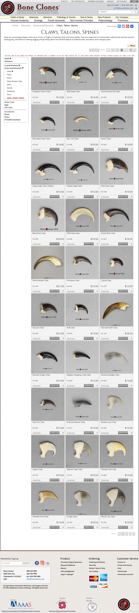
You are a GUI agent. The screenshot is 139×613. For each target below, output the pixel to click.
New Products (104, 17)
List (132, 50)
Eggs (7, 105)
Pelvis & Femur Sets (14, 81)
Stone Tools (9, 102)
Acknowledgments (67, 571)
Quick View (36, 102)
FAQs (119, 568)
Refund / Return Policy (97, 568)
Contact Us (121, 562)
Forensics (123, 20)
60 (112, 50)
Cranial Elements (11, 65)
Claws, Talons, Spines (67, 25)
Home (15, 25)
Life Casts (8, 107)
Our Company (122, 17)
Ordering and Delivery (97, 562)
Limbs (9, 71)
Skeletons (9, 61)
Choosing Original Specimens (71, 562)
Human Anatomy (20, 20)
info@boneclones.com (123, 8)
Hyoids (9, 88)
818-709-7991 (128, 5)
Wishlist (110, 1)
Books (7, 114)
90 (117, 50)
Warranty (92, 565)
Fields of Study (17, 17)
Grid (124, 50)
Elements (47, 17)
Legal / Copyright (67, 574)
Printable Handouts (12, 120)
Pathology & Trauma (66, 17)
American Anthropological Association (62, 611)
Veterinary (33, 17)
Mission (63, 568)
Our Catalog (93, 571)
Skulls (7, 58)
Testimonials (122, 571)
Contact (64, 1)
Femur (9, 78)
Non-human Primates (81, 20)
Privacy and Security (124, 565)
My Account (122, 1)
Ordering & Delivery (96, 1)
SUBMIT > (26, 563)
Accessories (9, 112)
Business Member (89, 599)
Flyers (7, 117)
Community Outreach (125, 574)
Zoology (38, 20)
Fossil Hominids (56, 20)
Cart (134, 1)
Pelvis (9, 74)
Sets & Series (87, 17)
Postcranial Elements (43, 25)
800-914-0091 (113, 5)
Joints (9, 84)
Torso (9, 94)
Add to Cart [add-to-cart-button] (54, 102)
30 (108, 50)
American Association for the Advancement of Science (21, 611)
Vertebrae (11, 91)
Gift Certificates (78, 1)
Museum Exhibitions (68, 565)
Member (14, 600)
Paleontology (105, 20)
